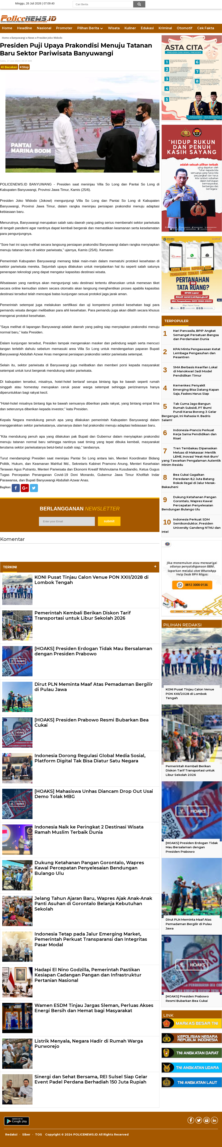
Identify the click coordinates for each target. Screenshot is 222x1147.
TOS (38, 1134)
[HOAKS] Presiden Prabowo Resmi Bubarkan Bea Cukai (92, 722)
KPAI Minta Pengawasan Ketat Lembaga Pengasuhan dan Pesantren (196, 353)
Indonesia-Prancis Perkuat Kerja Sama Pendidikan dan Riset (195, 434)
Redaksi (11, 1134)
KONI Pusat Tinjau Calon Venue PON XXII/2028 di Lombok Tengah (92, 580)
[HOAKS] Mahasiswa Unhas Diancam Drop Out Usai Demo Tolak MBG (94, 794)
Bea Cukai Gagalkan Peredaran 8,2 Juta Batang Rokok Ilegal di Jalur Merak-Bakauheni (189, 481)
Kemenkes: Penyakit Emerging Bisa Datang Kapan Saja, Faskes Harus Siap (196, 389)
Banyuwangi (18, 38)
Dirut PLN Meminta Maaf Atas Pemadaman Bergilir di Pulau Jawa (94, 687)
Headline (24, 28)
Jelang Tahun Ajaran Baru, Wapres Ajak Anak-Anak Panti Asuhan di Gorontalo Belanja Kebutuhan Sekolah (93, 904)
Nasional (44, 28)
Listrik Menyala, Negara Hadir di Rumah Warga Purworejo (89, 1043)
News (31, 38)
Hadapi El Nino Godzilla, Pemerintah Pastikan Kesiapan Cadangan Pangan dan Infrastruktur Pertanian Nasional (88, 975)
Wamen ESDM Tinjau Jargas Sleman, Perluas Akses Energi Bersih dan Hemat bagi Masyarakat (94, 1008)
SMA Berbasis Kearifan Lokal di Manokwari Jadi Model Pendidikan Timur (195, 371)
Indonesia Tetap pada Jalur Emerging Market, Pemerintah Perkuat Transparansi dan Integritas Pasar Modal (91, 939)
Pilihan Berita (88, 28)
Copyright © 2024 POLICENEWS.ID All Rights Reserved (87, 1134)
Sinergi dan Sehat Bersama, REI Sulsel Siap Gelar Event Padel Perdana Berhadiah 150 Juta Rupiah (91, 1079)
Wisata (114, 28)
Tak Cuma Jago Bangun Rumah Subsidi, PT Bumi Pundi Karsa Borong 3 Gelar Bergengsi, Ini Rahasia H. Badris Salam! (189, 412)
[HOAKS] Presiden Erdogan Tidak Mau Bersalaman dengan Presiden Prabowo (93, 651)
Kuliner (130, 28)
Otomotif (184, 28)
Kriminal (165, 28)
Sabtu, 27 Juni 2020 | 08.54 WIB (16, 61)
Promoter (64, 28)
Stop (24, 67)
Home (7, 28)
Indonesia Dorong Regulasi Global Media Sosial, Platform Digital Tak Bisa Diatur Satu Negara (90, 758)
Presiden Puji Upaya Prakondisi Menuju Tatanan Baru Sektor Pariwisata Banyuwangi (76, 49)
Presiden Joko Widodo (49, 38)
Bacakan (9, 67)
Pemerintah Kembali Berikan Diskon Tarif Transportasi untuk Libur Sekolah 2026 (83, 615)
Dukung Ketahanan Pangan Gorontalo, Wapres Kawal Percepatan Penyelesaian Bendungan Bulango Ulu (89, 868)
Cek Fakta (205, 28)
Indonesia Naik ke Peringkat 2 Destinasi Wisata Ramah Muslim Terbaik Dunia (89, 829)
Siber (26, 1134)
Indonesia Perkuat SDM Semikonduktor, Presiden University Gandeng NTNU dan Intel (191, 525)
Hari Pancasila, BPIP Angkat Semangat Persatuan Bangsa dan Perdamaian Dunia (196, 335)
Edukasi (147, 28)
